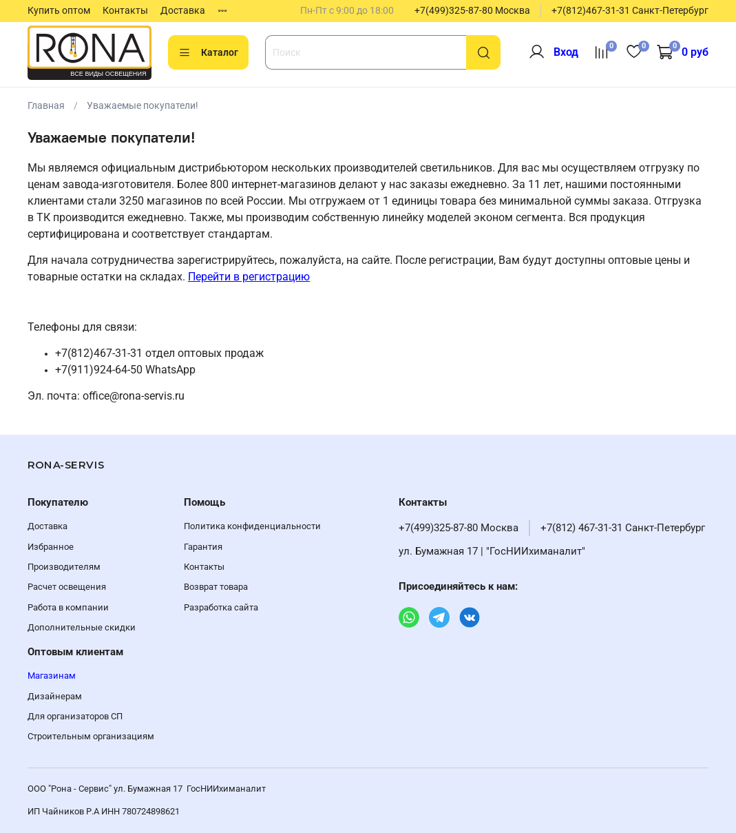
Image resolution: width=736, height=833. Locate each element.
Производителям (64, 567)
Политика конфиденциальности (252, 526)
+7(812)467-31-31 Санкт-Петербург (629, 10)
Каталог (208, 53)
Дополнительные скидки (82, 627)
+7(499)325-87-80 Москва (472, 10)
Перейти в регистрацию (249, 276)
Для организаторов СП (75, 716)
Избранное (51, 547)
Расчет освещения (67, 587)
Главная (46, 105)
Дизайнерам (55, 696)
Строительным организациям (91, 736)
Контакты (125, 10)
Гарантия (203, 547)
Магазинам (52, 675)
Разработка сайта (221, 607)
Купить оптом (59, 10)
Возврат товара (216, 587)
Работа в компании (68, 607)
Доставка (182, 10)
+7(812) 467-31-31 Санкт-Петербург (622, 528)
